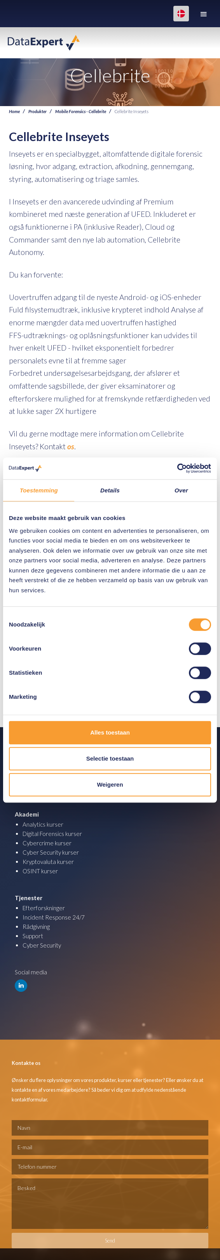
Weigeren (110, 784)
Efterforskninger (44, 907)
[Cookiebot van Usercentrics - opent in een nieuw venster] (177, 468)
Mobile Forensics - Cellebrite (80, 111)
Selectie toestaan (110, 758)
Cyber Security (42, 945)
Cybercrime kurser (47, 842)
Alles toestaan (110, 732)
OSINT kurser (40, 870)
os (70, 446)
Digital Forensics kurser (52, 833)
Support (33, 935)
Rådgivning (36, 926)
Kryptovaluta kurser (48, 861)
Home (14, 111)
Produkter (37, 111)
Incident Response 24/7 (54, 917)
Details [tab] (110, 490)
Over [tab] (181, 490)
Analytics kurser (43, 824)
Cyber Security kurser (51, 852)
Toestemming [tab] (39, 490)
